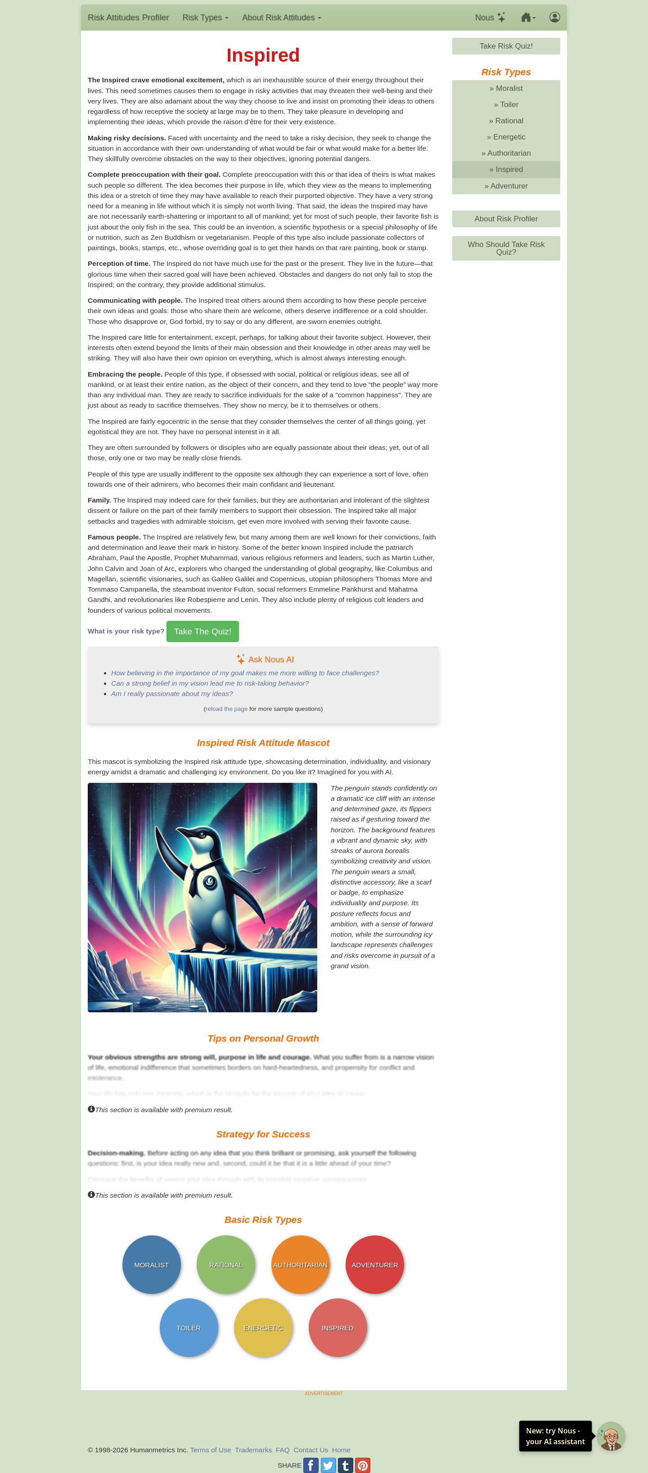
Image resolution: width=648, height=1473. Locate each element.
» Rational (506, 121)
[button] (528, 17)
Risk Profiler (128, 17)
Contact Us (310, 1450)
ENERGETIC (263, 1328)
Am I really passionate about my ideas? (172, 693)
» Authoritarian (506, 153)
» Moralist (506, 88)
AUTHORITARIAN (300, 1265)
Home (341, 1450)
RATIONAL (226, 1265)
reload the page (227, 708)
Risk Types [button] (206, 17)
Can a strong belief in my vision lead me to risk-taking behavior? (210, 683)
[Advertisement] (324, 1417)
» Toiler (506, 104)
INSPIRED (338, 1328)
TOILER (189, 1328)
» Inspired (506, 169)
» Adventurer (506, 186)
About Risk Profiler (506, 219)
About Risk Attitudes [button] (281, 17)
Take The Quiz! (202, 631)
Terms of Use (210, 1450)
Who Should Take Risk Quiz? (506, 248)
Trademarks (253, 1450)
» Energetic (506, 137)
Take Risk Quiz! (506, 46)
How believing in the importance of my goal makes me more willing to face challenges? (245, 673)
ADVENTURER (375, 1265)
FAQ (283, 1450)
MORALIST (151, 1265)
